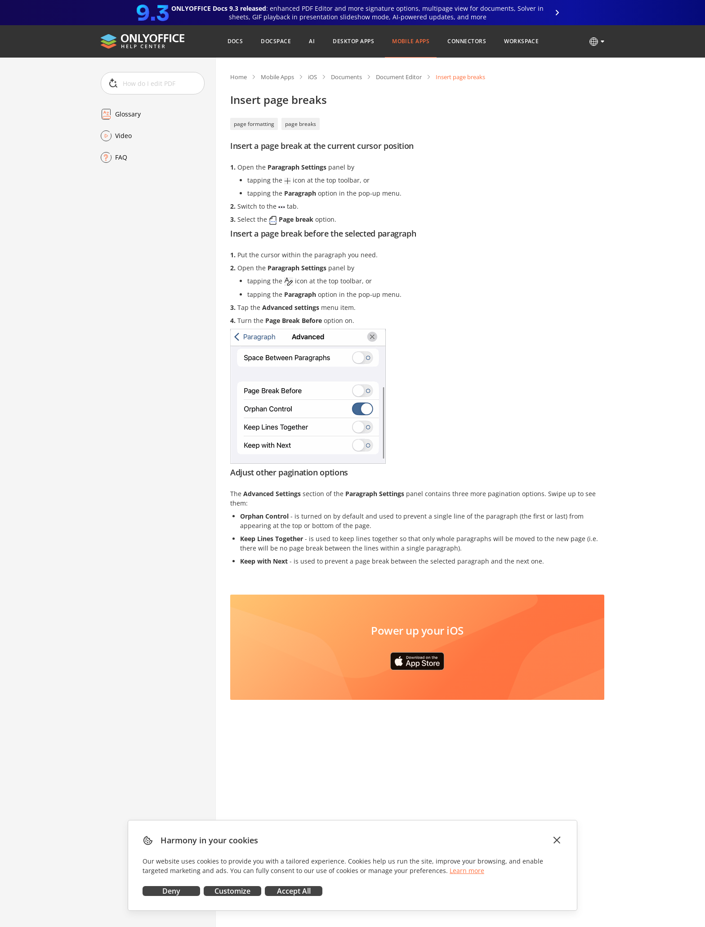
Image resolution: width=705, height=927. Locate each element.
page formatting (254, 124)
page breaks (300, 124)
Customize (232, 891)
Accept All (294, 891)
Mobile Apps (277, 77)
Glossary (128, 114)
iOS (312, 77)
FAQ (121, 157)
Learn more (467, 870)
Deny (171, 891)
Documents (346, 77)
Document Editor (399, 77)
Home (238, 77)
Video (123, 135)
